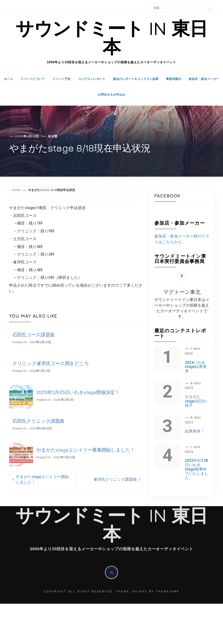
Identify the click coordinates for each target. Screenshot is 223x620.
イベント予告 (61, 79)
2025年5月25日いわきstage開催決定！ (78, 392)
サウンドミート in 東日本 (111, 37)
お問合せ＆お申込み (111, 94)
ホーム (8, 79)
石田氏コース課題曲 (33, 334)
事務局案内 (173, 79)
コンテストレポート (91, 79)
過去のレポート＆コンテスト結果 (136, 79)
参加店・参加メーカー (204, 79)
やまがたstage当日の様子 (196, 401)
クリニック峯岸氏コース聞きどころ (50, 363)
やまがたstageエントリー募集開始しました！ (85, 450)
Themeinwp (167, 591)
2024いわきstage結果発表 (196, 366)
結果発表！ (194, 431)
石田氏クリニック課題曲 (38, 421)
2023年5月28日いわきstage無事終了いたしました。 (196, 469)
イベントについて (32, 79)
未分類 (52, 136)
